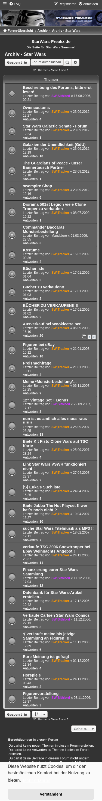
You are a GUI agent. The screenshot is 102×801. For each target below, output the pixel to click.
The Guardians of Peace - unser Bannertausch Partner (52, 165)
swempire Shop (37, 186)
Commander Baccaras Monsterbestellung (43, 229)
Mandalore (59, 236)
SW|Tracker (60, 112)
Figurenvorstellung (40, 693)
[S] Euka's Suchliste (41, 487)
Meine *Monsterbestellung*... (50, 381)
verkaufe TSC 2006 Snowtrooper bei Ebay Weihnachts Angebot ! (56, 549)
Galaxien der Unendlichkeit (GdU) (54, 144)
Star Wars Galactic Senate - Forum (55, 126)
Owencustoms (36, 107)
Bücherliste (33, 268)
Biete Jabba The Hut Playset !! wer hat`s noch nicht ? (55, 507)
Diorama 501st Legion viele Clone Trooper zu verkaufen (54, 206)
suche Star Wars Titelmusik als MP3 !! (58, 528)
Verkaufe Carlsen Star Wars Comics (56, 615)
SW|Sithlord (60, 96)
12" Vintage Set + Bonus (46, 400)
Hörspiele (32, 675)
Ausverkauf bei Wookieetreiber (52, 324)
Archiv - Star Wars (25, 54)
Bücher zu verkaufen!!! (44, 287)
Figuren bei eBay (39, 344)
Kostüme (31, 250)
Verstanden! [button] (51, 794)
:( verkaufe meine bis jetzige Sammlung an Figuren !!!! (49, 636)
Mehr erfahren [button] (36, 780)
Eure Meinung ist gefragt (46, 656)
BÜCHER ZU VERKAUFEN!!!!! (50, 305)
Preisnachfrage (37, 363)
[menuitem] (14, 4)
